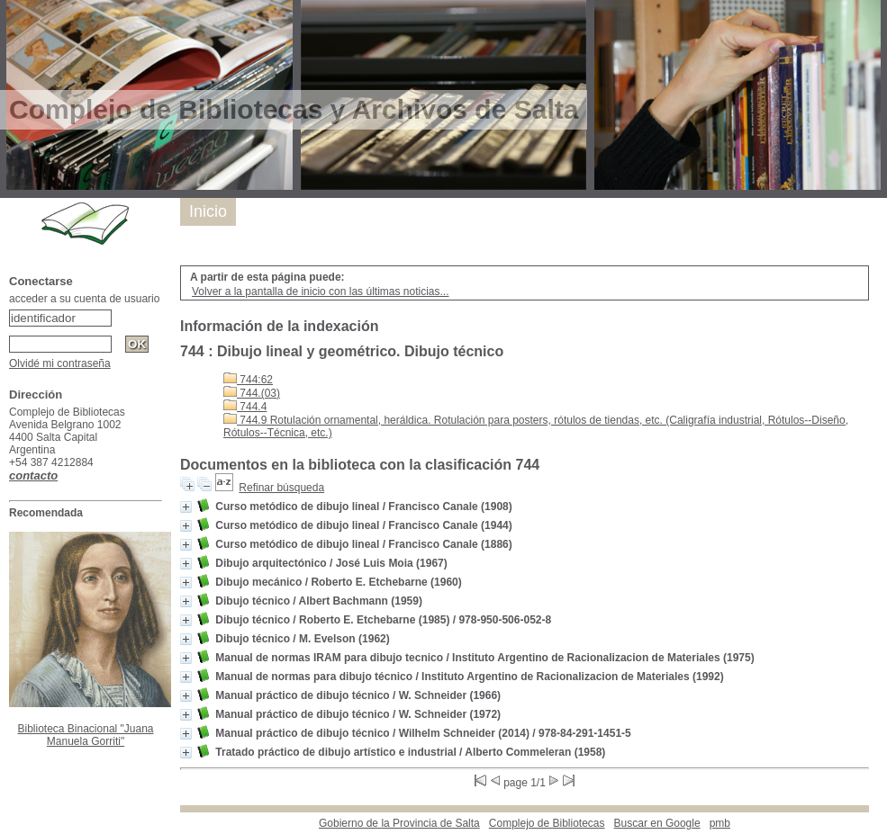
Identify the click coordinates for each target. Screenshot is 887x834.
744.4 (245, 406)
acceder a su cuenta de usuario (84, 298)
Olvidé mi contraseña (60, 363)
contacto (33, 475)
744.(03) (251, 393)
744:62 (248, 379)
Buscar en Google (657, 823)
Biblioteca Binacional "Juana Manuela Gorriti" (85, 735)
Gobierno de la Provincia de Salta (399, 823)
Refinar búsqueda (281, 487)
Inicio (208, 211)
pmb (720, 823)
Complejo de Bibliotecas (547, 823)
